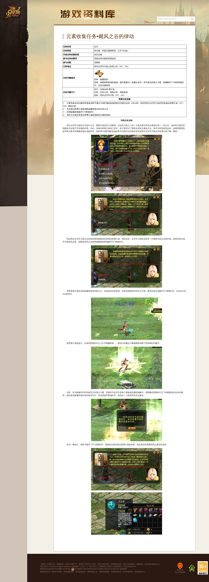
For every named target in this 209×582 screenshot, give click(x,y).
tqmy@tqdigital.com (152, 564)
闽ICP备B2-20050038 (180, 569)
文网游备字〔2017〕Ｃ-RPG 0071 (84, 566)
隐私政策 (123, 569)
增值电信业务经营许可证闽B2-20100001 (55, 569)
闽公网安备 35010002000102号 (84, 569)
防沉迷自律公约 (130, 566)
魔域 (43, 564)
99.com (53, 566)
